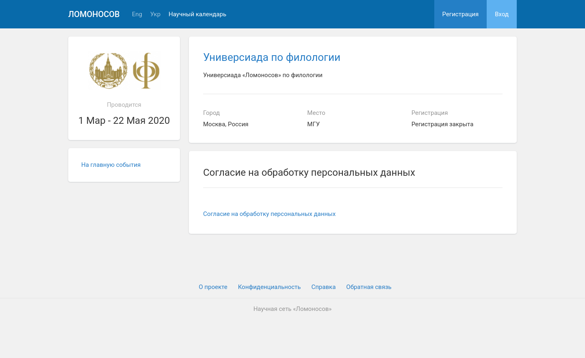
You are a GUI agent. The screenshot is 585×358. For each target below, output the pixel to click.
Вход (502, 14)
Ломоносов (94, 14)
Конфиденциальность (269, 287)
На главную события (111, 164)
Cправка (323, 287)
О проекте (213, 287)
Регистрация (460, 14)
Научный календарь (197, 14)
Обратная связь (368, 287)
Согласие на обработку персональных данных (269, 214)
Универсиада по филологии (271, 57)
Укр (155, 14)
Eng (137, 14)
